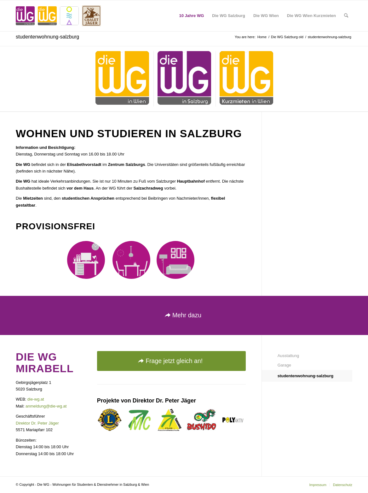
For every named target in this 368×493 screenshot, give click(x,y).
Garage (284, 365)
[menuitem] (191, 16)
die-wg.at (35, 399)
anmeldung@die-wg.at (46, 406)
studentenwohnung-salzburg (47, 36)
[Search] (346, 16)
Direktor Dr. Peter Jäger (37, 423)
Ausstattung (288, 355)
